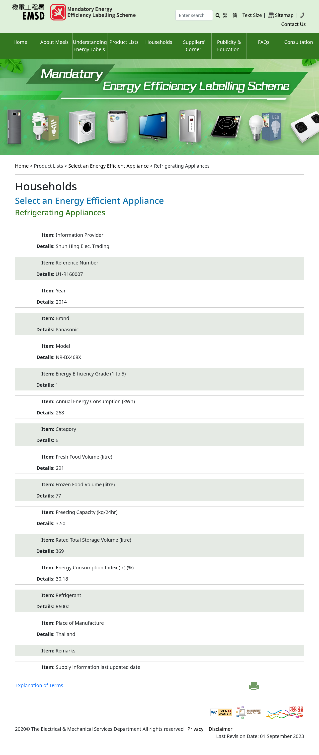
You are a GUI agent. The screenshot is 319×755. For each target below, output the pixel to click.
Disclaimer (221, 729)
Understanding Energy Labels (90, 46)
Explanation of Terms (39, 685)
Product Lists (124, 42)
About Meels (54, 42)
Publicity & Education (229, 46)
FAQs (263, 42)
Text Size (252, 15)
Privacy (195, 729)
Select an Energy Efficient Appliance (108, 165)
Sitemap (284, 15)
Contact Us (293, 24)
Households (158, 42)
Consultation (298, 42)
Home (20, 42)
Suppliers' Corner (194, 46)
